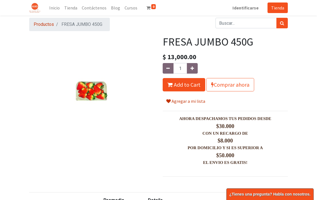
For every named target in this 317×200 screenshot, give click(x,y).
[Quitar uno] (168, 68)
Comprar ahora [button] (230, 84)
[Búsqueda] (282, 23)
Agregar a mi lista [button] (185, 101)
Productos (44, 24)
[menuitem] (54, 7)
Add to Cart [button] (183, 84)
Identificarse (245, 8)
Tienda (277, 8)
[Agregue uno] (192, 68)
